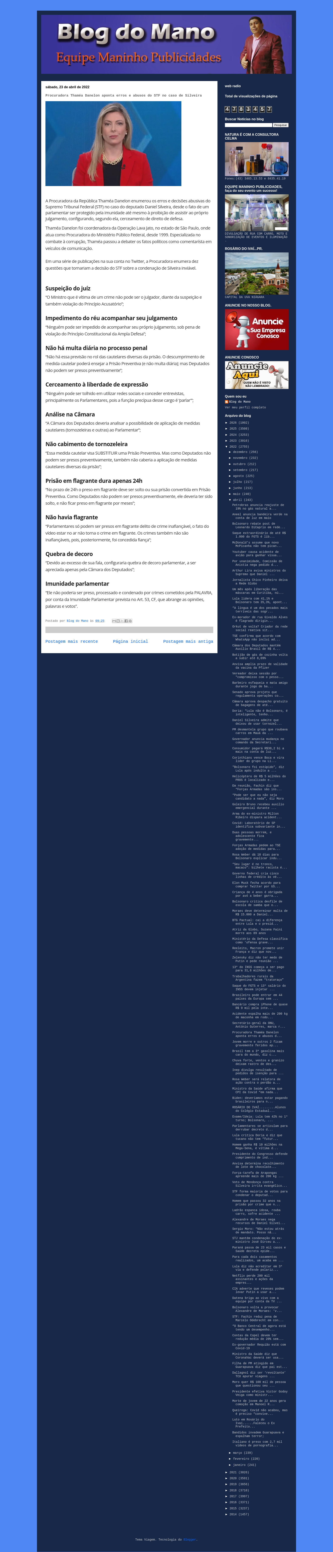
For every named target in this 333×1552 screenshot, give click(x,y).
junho (238, 488)
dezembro (241, 452)
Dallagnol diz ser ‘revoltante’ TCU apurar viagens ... (259, 1374)
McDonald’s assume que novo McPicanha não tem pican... (257, 544)
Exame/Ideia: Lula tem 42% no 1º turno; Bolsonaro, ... (260, 1118)
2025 (234, 428)
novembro (241, 458)
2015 (234, 1508)
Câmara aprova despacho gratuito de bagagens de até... (260, 703)
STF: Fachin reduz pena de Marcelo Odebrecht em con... (258, 1318)
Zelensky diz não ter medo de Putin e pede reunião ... (257, 959)
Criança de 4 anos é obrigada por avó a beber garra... (257, 894)
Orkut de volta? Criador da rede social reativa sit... (260, 628)
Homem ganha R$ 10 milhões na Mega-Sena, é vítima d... (257, 1146)
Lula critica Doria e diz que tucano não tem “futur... (257, 1137)
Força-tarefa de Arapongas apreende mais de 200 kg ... (258, 1174)
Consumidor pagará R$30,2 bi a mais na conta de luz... (258, 750)
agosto (239, 476)
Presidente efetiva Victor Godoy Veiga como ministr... (260, 1393)
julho (238, 482)
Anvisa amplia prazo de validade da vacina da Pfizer (260, 666)
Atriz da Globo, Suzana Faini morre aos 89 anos (257, 931)
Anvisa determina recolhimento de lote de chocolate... (258, 1165)
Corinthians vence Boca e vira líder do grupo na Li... (258, 759)
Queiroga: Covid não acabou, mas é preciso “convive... (260, 1412)
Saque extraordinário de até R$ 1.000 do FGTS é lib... (259, 534)
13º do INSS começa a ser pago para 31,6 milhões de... (258, 968)
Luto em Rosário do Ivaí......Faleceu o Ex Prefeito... (253, 1423)
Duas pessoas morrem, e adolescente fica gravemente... (252, 836)
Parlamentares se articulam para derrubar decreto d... (260, 1127)
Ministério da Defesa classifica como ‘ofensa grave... (260, 940)
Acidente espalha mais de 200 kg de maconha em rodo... (260, 1015)
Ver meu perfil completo (245, 407)
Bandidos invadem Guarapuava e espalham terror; (258, 1434)
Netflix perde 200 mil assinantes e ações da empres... (252, 1279)
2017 (234, 1496)
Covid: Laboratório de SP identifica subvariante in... (258, 824)
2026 (234, 422)
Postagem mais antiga (188, 641)
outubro (240, 464)
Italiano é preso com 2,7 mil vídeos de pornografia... (257, 1443)
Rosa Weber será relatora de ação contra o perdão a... (256, 1081)
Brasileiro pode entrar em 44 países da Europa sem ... (257, 996)
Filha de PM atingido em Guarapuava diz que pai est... (259, 1365)
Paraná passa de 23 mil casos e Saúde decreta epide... (259, 1249)
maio (237, 494)
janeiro (240, 1465)
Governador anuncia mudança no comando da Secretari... (258, 740)
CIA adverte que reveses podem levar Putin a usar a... (258, 1290)
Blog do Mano (240, 401)
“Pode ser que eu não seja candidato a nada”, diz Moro (258, 796)
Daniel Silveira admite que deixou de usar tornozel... (257, 722)
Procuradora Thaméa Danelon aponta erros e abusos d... (257, 1034)
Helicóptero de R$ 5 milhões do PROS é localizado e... (259, 778)
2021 (234, 1472)
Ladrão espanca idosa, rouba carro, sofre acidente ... (256, 1212)
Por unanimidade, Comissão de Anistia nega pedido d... (257, 563)
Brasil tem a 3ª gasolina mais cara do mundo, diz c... (258, 1052)
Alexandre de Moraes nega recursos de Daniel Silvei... (258, 1221)
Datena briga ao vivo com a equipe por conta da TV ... (257, 1299)
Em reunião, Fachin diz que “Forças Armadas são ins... (257, 787)
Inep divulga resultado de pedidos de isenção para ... (258, 1071)
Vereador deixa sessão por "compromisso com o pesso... (258, 675)
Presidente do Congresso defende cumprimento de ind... (260, 1155)
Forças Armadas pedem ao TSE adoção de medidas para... (256, 847)
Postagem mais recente (71, 641)
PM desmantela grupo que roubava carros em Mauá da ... (260, 731)
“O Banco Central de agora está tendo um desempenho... (259, 1327)
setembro (241, 470)
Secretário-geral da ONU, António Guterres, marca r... (258, 1024)
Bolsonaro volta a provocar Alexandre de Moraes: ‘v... (257, 1309)
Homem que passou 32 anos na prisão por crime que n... (256, 1202)
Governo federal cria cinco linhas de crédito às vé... (257, 875)
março (238, 1453)
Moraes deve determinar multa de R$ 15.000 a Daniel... (260, 912)
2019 (234, 1484)
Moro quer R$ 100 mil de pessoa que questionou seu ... (259, 1383)
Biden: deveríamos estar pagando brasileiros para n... (260, 1099)
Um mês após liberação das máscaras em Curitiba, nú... (258, 591)
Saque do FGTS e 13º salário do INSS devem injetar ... (259, 987)
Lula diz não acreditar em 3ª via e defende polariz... (257, 1268)
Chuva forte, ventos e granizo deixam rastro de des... (258, 1062)
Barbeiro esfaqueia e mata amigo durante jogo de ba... (260, 684)
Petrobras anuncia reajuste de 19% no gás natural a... (258, 506)
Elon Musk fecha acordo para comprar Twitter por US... (256, 884)
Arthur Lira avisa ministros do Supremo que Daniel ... (259, 572)
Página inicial (130, 641)
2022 (234, 446)
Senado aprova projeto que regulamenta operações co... (258, 694)
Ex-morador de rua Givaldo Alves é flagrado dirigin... (260, 619)
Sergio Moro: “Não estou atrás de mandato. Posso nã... (258, 1230)
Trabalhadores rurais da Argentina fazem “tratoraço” (258, 978)
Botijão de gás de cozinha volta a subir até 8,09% (260, 656)
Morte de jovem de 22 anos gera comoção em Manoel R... (259, 1402)
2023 (234, 441)
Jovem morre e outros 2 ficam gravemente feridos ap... (257, 1043)
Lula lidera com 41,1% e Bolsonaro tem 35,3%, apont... (259, 600)
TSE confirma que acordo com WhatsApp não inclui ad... (256, 637)
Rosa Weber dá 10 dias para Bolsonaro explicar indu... (257, 856)
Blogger (189, 1539)
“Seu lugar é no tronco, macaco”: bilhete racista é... (259, 866)
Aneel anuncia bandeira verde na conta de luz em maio (260, 516)
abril (238, 500)
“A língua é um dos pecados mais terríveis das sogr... (260, 609)
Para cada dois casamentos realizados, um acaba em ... (258, 1258)
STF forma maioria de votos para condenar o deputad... (260, 1193)
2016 (234, 1502)
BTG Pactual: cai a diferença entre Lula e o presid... (257, 922)
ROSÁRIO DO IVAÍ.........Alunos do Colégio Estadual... (259, 1109)
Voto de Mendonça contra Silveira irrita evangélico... (259, 1184)
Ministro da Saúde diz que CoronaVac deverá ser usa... (258, 1355)
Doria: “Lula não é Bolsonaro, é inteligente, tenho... (260, 712)
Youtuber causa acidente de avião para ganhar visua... (257, 553)
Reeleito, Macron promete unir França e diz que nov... (258, 950)
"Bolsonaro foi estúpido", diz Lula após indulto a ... (258, 768)
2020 (234, 1478)
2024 (234, 435)
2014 (234, 1514)
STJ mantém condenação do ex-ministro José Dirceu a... (257, 1240)
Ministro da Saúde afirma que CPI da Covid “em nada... (257, 1090)
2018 (234, 1490)
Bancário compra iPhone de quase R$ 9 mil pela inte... (260, 1006)
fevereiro (242, 1459)
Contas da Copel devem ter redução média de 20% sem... (258, 1337)
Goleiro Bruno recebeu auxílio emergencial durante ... (258, 806)
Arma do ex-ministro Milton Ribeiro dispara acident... (257, 815)
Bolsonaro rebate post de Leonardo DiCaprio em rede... (258, 525)
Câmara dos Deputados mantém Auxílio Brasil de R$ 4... (256, 647)
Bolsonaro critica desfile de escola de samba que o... (257, 903)
